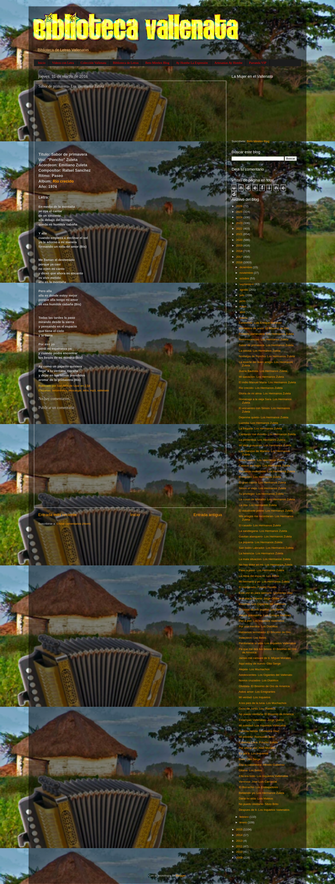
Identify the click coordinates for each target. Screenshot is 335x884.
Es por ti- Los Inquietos (253, 753)
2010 (239, 851)
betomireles (59, 390)
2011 (239, 846)
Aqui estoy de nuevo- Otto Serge (260, 663)
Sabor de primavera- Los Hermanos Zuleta (266, 345)
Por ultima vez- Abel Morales (257, 747)
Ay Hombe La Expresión (192, 62)
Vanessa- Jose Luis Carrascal (258, 781)
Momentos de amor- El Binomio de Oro (264, 328)
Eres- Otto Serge (249, 759)
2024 (239, 217)
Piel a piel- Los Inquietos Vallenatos (261, 620)
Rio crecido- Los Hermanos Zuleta (261, 387)
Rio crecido (63, 181)
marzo (243, 317)
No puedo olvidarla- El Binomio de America (266, 714)
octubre (244, 278)
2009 (239, 857)
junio (242, 301)
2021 (239, 234)
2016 (239, 262)
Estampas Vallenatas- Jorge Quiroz (261, 720)
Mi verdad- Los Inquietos (254, 697)
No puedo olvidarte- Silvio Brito (258, 804)
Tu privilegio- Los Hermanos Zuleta (261, 493)
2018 (239, 251)
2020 (239, 239)
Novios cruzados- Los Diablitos (258, 680)
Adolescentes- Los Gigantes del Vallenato (265, 674)
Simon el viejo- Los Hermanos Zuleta (262, 488)
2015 (239, 829)
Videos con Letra (63, 62)
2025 (239, 211)
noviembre (246, 272)
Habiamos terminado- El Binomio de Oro (265, 632)
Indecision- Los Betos (252, 637)
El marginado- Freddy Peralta (257, 587)
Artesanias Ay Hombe (228, 62)
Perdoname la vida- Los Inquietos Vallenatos (267, 643)
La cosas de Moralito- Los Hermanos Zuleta (267, 499)
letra (85, 390)
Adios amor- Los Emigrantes (257, 691)
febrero (244, 816)
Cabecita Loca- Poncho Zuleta (258, 742)
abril (242, 312)
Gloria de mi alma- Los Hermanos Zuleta (265, 393)
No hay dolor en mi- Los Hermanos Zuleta (265, 564)
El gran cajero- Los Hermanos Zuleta (262, 482)
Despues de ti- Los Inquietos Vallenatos (264, 809)
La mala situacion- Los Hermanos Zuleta (265, 559)
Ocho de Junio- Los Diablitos (257, 708)
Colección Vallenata (93, 62)
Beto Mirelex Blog (157, 62)
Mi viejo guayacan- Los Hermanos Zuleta (265, 445)
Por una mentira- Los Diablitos (258, 626)
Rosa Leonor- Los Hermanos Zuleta (262, 460)
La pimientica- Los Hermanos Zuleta (262, 439)
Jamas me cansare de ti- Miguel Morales (265, 658)
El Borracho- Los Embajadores (258, 787)
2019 (239, 245)
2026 (239, 206)
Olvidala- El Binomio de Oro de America (264, 686)
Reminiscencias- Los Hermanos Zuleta (263, 339)
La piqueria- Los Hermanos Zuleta (260, 542)
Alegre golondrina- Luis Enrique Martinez (265, 615)
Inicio (42, 62)
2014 (239, 835)
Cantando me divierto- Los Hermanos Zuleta (267, 434)
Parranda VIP (257, 62)
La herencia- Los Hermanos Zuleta (261, 553)
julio (242, 295)
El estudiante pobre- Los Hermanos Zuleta (266, 510)
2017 (239, 256)
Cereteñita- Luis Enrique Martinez (260, 322)
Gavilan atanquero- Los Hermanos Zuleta (265, 536)
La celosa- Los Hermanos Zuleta (260, 350)
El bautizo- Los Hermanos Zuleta (260, 477)
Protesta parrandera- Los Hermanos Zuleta (266, 333)
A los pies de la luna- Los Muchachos (263, 703)
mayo (243, 306)
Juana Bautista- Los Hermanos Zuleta (263, 371)
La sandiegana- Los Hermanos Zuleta (263, 531)
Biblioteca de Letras (126, 62)
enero (243, 822)
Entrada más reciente (57, 514)
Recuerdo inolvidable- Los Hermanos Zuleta (267, 471)
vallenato (103, 390)
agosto (244, 289)
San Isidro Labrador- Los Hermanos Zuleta (266, 547)
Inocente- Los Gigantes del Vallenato (262, 604)
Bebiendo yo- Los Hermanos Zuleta (261, 793)
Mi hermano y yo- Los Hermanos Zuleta (264, 581)
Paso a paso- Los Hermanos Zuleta (261, 570)
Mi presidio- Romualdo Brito (257, 736)
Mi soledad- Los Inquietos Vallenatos (262, 725)
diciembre (246, 267)
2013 (239, 840)
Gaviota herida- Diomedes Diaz (259, 731)
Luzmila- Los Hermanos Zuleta (258, 422)
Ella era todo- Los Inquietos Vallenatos (263, 776)
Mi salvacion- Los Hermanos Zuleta (261, 376)
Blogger (181, 875)
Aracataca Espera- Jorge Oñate (259, 598)
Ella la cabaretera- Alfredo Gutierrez (262, 764)
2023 (239, 223)
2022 (239, 228)
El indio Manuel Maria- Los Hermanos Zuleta (267, 382)
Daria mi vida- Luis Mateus (256, 798)
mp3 (93, 390)
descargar (75, 390)
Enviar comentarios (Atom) (74, 523)
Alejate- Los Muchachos (254, 669)
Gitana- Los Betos (250, 770)
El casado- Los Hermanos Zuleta (260, 525)
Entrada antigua (208, 514)
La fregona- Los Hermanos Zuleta (260, 428)
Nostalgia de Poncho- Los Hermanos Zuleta (267, 356)
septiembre (247, 284)
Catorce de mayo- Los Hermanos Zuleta (264, 465)
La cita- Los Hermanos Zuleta (258, 505)
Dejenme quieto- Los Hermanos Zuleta (263, 417)
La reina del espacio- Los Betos (259, 576)
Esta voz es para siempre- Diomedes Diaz (266, 592)
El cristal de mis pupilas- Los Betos (261, 609)
